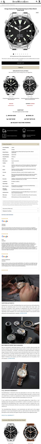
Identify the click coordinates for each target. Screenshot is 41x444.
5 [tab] (21, 54)
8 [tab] (27, 54)
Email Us (30, 115)
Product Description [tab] (20, 143)
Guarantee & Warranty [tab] (20, 208)
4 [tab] (19, 54)
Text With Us (29, 118)
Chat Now (11, 118)
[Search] (20, 5)
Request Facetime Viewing (20, 122)
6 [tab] (23, 54)
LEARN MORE (23, 312)
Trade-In (20, 67)
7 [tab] (25, 54)
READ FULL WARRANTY (7, 413)
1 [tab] (13, 54)
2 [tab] (15, 54)
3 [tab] (17, 54)
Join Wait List (20, 63)
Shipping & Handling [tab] (20, 210)
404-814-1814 (4, 2)
